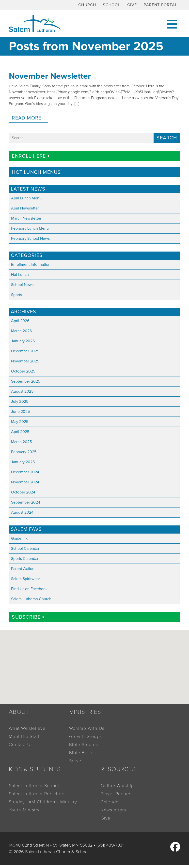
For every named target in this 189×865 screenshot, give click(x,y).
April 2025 (20, 431)
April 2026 (20, 320)
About (19, 712)
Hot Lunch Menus (36, 172)
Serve (75, 760)
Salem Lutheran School (34, 785)
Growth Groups (85, 736)
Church (87, 4)
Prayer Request (117, 793)
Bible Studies (83, 744)
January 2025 (23, 462)
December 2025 (25, 351)
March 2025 (21, 441)
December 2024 (25, 472)
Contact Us (21, 744)
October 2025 (23, 371)
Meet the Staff (24, 736)
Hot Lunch (20, 274)
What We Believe (27, 728)
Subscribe (28, 617)
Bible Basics (82, 752)
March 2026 (21, 330)
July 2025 (19, 401)
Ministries (85, 712)
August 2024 (22, 512)
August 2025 (22, 391)
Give (132, 4)
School (111, 4)
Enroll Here (31, 156)
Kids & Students (35, 769)
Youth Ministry (24, 810)
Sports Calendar (24, 558)
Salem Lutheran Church (31, 599)
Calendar (110, 802)
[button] (101, 682)
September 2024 (25, 502)
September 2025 (25, 381)
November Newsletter (50, 76)
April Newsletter (25, 208)
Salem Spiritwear (25, 578)
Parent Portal (160, 4)
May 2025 (19, 421)
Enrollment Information (30, 264)
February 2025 (23, 451)
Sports (16, 294)
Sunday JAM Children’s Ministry (43, 802)
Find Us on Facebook (29, 588)
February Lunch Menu (30, 228)
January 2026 (23, 341)
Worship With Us (87, 728)
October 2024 (23, 492)
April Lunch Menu (26, 198)
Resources (118, 769)
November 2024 (25, 482)
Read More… (30, 118)
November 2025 (25, 361)
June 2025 (20, 411)
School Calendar (25, 548)
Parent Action (22, 568)
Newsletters (113, 810)
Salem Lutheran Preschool (37, 793)
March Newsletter (26, 218)
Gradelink (19, 538)
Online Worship (117, 785)
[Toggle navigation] (172, 23)
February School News (30, 238)
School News (22, 284)
